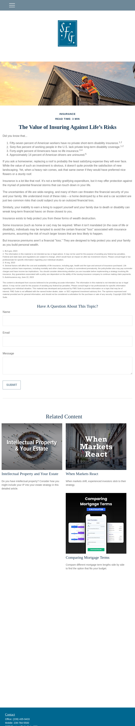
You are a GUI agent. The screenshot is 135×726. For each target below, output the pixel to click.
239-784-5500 (21, 722)
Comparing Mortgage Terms (88, 557)
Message (8, 353)
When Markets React (82, 474)
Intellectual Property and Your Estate (30, 474)
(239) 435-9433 (21, 719)
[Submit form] (12, 385)
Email (6, 332)
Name (6, 311)
